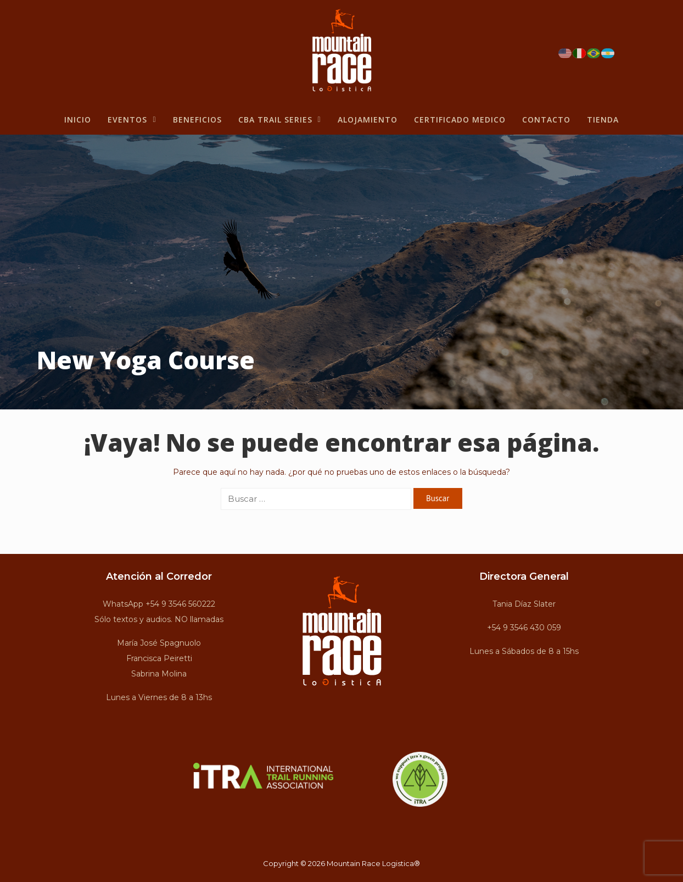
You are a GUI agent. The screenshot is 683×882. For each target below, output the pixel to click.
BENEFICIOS (197, 119)
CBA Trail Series (279, 119)
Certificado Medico (460, 119)
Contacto (546, 119)
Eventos (132, 119)
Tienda (603, 119)
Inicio (77, 119)
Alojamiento (368, 119)
